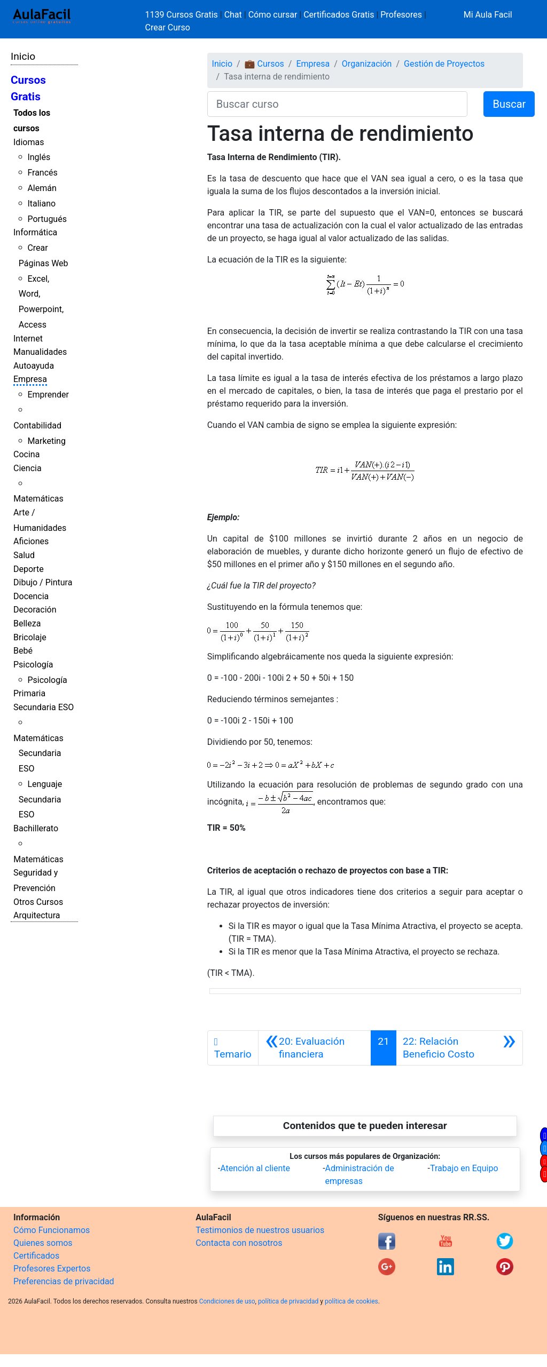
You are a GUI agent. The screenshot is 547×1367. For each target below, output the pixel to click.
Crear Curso (167, 27)
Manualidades (40, 352)
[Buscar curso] (337, 104)
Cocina (26, 454)
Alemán (41, 188)
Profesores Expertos (51, 1268)
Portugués (47, 219)
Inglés (38, 157)
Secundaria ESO (43, 707)
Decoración (35, 610)
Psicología (33, 664)
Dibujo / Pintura (42, 582)
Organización (367, 64)
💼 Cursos (264, 64)
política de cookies (351, 1301)
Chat (233, 15)
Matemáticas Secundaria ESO (38, 753)
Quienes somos (43, 1243)
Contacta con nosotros (239, 1243)
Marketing (46, 441)
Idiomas (28, 142)
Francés (42, 173)
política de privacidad (288, 1301)
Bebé (23, 651)
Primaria (29, 693)
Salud (24, 555)
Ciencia (27, 468)
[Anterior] (315, 1048)
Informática (35, 232)
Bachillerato (35, 828)
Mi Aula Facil (488, 15)
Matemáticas (38, 499)
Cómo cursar (273, 15)
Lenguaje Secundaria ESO (40, 799)
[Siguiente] (459, 1048)
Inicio (23, 56)
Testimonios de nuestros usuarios (260, 1230)
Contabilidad (37, 425)
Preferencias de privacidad (63, 1281)
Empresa (30, 379)
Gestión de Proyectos (444, 64)
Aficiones (31, 541)
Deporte (28, 569)
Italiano (41, 203)
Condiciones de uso (227, 1301)
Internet (28, 338)
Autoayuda (33, 366)
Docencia (31, 596)
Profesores (401, 15)
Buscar (509, 104)
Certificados (36, 1256)
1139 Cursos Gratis (182, 15)
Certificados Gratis (338, 15)
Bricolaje (29, 637)
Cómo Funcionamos (51, 1230)
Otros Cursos (38, 902)
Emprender (48, 395)
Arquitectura (36, 915)
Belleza (27, 623)
